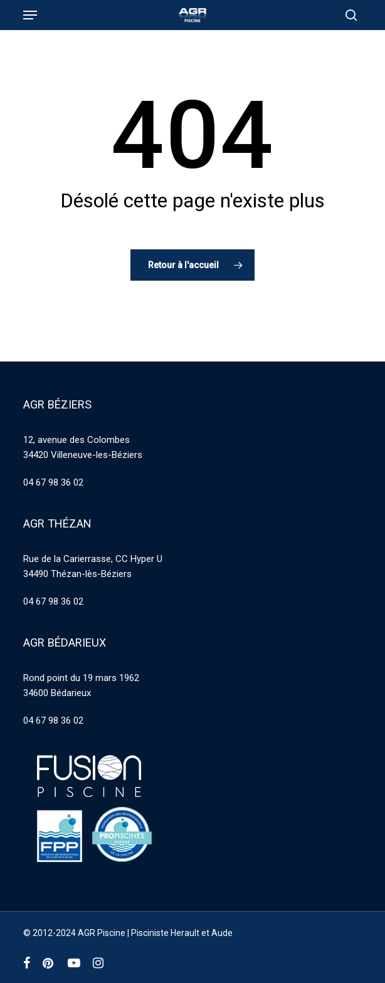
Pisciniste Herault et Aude (182, 933)
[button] (30, 15)
